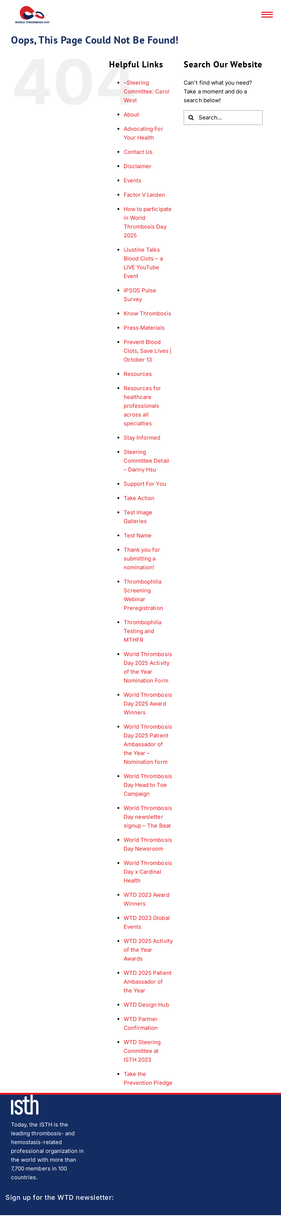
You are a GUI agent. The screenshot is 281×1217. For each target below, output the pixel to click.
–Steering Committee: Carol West (146, 91)
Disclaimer (138, 166)
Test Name (137, 535)
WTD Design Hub (146, 1004)
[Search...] (223, 117)
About (131, 114)
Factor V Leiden (144, 194)
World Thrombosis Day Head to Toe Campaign (148, 785)
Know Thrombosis (147, 313)
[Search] (191, 117)
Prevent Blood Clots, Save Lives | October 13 (148, 351)
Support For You (145, 483)
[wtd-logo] (32, 8)
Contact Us (138, 151)
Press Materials (144, 327)
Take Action (139, 498)
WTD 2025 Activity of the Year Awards (148, 949)
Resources (138, 373)
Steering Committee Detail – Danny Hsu (146, 460)
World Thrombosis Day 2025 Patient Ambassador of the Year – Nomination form (148, 744)
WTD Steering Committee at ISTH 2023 (142, 1051)
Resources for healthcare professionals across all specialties (142, 406)
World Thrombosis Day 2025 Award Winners (148, 703)
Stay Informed (142, 437)
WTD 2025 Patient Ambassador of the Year (148, 981)
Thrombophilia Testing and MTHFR (143, 631)
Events (132, 180)
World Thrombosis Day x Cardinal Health (148, 871)
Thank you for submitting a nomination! (142, 558)
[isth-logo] (24, 1097)
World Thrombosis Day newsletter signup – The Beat (148, 816)
